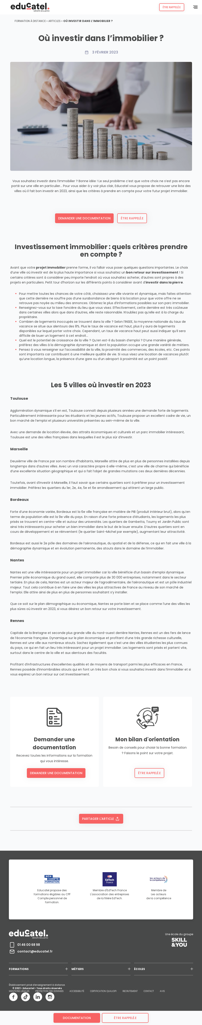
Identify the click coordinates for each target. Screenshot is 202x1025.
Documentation (77, 1018)
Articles (54, 21)
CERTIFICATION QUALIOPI (103, 991)
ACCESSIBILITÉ (76, 991)
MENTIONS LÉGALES (19, 991)
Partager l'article (101, 818)
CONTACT (149, 991)
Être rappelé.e (172, 7)
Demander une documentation (84, 218)
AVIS (162, 991)
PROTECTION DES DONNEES (49, 991)
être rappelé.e (125, 1018)
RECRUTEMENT (130, 991)
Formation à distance (30, 21)
